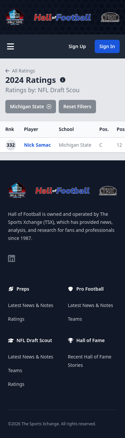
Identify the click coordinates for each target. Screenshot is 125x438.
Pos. (104, 129)
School (66, 129)
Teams (15, 370)
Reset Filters (77, 106)
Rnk (9, 129)
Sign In (107, 46)
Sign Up (77, 46)
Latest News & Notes (30, 305)
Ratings (16, 319)
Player (31, 129)
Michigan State (30, 106)
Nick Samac (37, 145)
